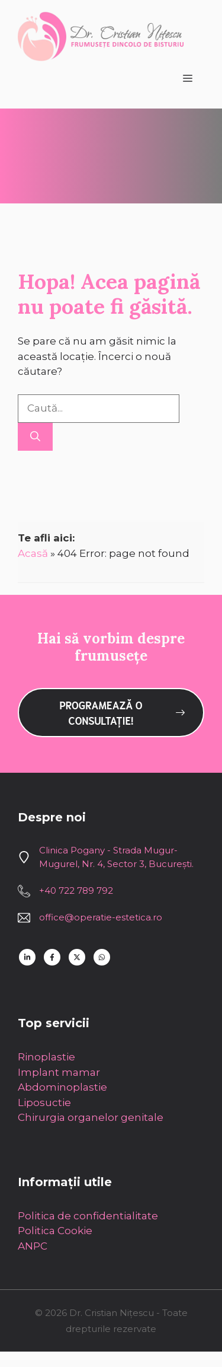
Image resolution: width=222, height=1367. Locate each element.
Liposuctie (44, 1102)
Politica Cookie (55, 1231)
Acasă (33, 553)
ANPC (32, 1246)
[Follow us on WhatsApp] (101, 957)
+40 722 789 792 (76, 890)
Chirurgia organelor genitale (90, 1117)
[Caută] (35, 437)
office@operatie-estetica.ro (100, 917)
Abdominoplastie (62, 1087)
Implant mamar (59, 1072)
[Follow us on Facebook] (52, 957)
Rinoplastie (46, 1057)
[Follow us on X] (76, 957)
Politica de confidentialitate (88, 1216)
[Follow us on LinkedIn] (27, 957)
